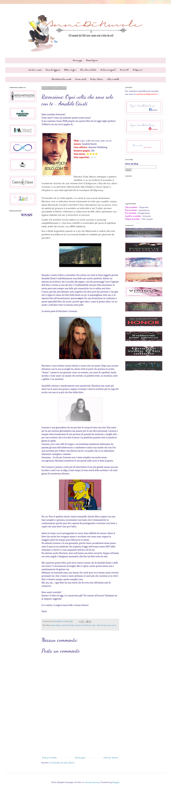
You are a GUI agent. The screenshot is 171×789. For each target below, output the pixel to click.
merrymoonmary (92, 782)
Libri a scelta (113, 79)
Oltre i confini (70, 70)
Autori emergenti (108, 70)
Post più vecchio (111, 757)
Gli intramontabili (88, 70)
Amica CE (124, 70)
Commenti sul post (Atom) (62, 762)
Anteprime (137, 70)
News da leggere (53, 70)
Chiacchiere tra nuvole (61, 79)
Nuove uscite (80, 79)
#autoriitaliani (55, 625)
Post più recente (49, 757)
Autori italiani (96, 79)
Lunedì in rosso (35, 70)
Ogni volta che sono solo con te (104, 625)
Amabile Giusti (68, 625)
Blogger (115, 782)
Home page (77, 60)
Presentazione (92, 60)
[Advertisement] (80, 733)
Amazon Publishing (83, 625)
